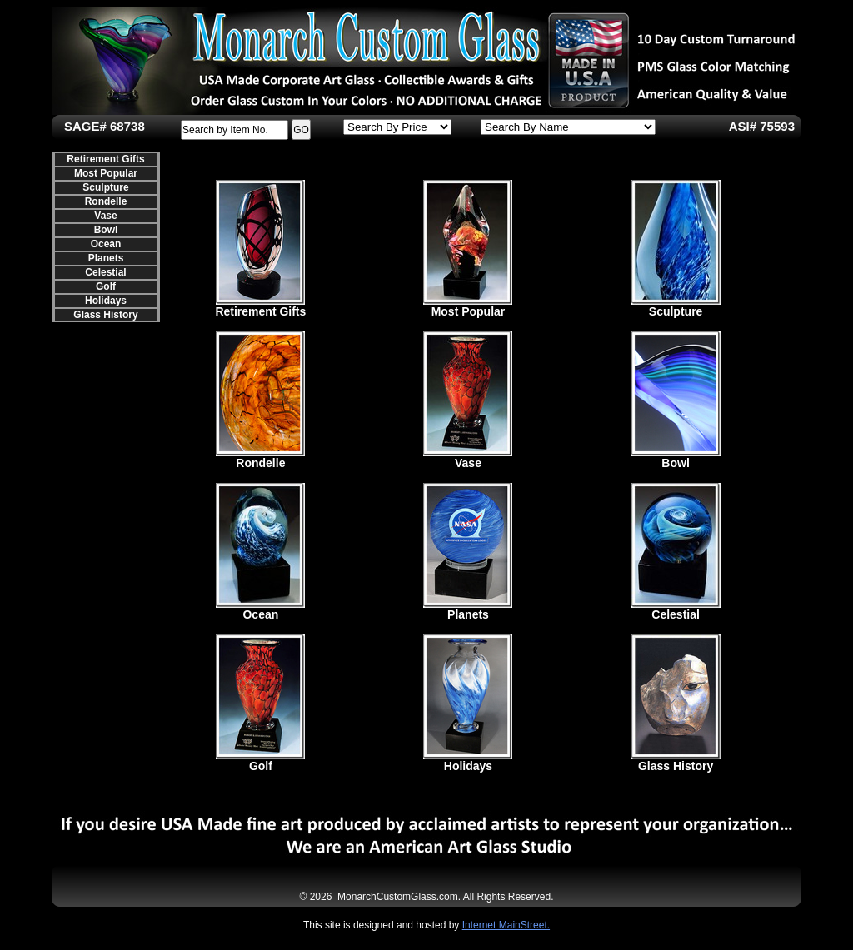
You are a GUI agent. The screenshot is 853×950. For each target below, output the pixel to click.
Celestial (105, 272)
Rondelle (106, 201)
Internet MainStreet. (506, 925)
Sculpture (105, 187)
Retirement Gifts (105, 159)
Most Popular (105, 173)
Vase (105, 215)
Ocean (106, 244)
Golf (106, 286)
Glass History (105, 315)
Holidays (106, 300)
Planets (106, 258)
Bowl (106, 230)
